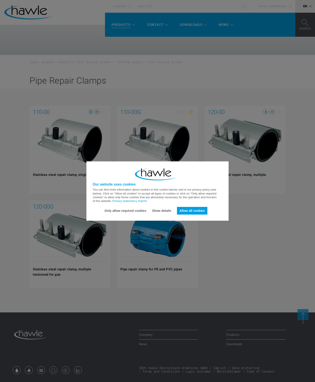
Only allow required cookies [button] (125, 210)
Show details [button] (161, 210)
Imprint (142, 201)
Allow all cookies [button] (192, 210)
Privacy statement (123, 201)
